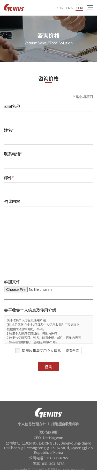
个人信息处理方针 (32, 423)
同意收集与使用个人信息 (41, 350)
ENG (69, 7)
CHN (79, 7)
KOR (60, 7)
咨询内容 (12, 201)
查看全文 (72, 350)
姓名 (9, 130)
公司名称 (12, 106)
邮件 (9, 177)
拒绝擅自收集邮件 (65, 423)
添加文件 (12, 281)
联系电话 (13, 154)
